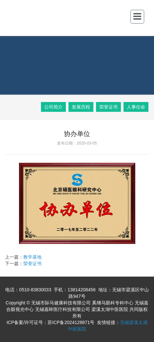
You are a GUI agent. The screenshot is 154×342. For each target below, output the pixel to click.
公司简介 (53, 107)
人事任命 (136, 107)
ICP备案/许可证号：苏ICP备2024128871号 (50, 322)
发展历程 (81, 107)
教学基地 (32, 257)
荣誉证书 (108, 107)
